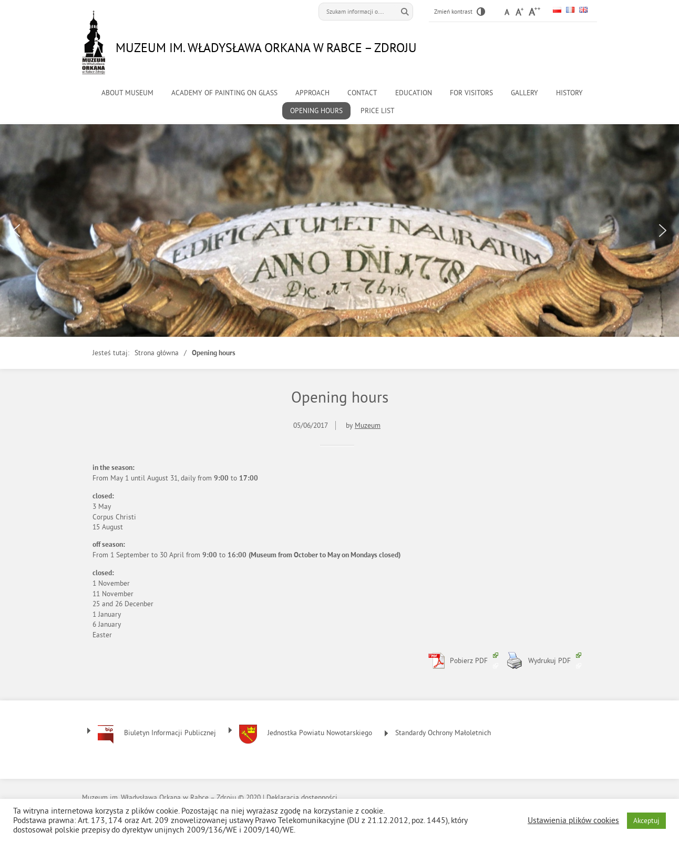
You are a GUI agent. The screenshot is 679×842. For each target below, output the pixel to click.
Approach (312, 92)
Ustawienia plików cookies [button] (573, 820)
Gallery (524, 92)
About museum (127, 92)
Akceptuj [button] (646, 820)
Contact (362, 92)
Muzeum (367, 425)
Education (413, 92)
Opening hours (316, 110)
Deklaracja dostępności (301, 797)
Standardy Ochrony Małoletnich (443, 732)
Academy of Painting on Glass (224, 92)
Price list (378, 110)
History (569, 92)
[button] (16, 230)
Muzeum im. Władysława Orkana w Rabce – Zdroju (266, 47)
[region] (339, 230)
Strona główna (157, 352)
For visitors (471, 92)
